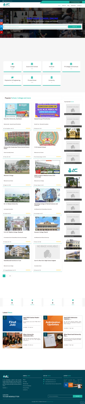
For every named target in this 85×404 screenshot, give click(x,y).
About (24, 379)
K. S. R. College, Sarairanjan (69, 260)
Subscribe (77, 396)
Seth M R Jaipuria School (68, 114)
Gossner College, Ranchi (41, 232)
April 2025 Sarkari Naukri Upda (66, 383)
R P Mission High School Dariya (70, 199)
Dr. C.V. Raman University (11, 203)
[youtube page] (1, 32)
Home (59, 5)
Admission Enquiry (76, 2)
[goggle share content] (32, 327)
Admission (6, 4)
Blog (68, 5)
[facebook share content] (28, 327)
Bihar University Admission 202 (75, 383)
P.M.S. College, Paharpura (69, 211)
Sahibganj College (68, 138)
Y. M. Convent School (40, 147)
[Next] (10, 276)
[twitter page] (1, 26)
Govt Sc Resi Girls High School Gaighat (45, 260)
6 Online (82, 402)
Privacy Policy (26, 387)
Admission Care (67, 175)
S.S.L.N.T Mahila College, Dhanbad (13, 232)
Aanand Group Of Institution (42, 118)
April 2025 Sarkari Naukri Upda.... (31, 318)
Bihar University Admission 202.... (28, 335)
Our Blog (25, 381)
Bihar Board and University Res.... (72, 335)
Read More (5, 387)
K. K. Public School (67, 248)
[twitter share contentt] (30, 327)
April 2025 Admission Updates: (70, 383)
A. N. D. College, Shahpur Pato (69, 187)
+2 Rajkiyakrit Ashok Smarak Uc (70, 150)
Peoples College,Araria (68, 126)
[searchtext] (35, 26)
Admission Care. (50, 401)
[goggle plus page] (1, 23)
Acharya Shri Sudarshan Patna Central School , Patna (17, 147)
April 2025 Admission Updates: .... (70, 318)
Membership (25, 383)
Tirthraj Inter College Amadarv (69, 224)
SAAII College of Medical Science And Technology (44, 176)
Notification (73, 5)
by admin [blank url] (25, 327)
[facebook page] (1, 20)
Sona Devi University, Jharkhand (13, 118)
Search (74, 26)
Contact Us (25, 389)
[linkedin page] (1, 29)
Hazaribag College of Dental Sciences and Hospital (46, 204)
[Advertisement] (42, 49)
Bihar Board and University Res (80, 384)
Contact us (79, 5)
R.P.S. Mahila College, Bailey (69, 236)
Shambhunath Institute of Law (12, 260)
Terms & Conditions (27, 385)
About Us (64, 5)
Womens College (8, 175)
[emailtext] (60, 396)
